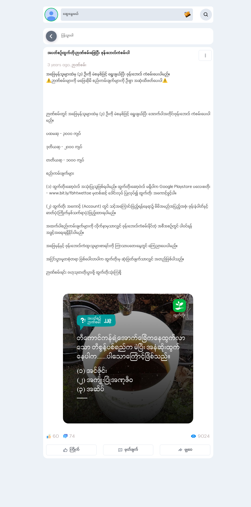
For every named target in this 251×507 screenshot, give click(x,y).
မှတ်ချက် (128, 450)
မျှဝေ (185, 450)
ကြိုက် (71, 450)
